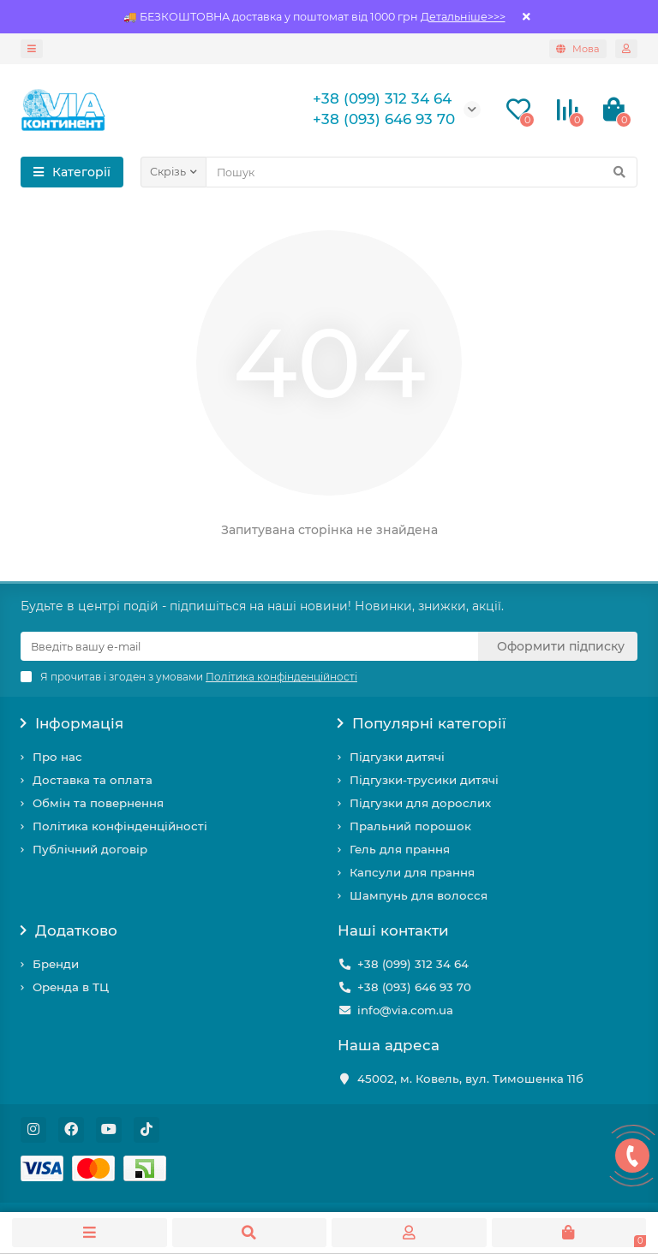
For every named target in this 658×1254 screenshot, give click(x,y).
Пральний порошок (410, 826)
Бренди (56, 964)
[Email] (249, 646)
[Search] (421, 172)
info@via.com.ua (405, 1010)
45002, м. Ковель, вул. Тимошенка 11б (470, 1078)
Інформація (72, 723)
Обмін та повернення (98, 803)
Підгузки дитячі (397, 757)
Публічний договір (90, 849)
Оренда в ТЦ (71, 987)
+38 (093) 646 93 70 (414, 987)
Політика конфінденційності (120, 826)
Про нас (57, 757)
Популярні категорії (422, 723)
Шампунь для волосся (419, 895)
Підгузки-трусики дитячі (424, 780)
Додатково (69, 930)
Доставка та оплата (93, 780)
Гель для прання (400, 849)
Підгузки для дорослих (420, 803)
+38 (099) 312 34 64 (413, 964)
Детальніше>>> (463, 16)
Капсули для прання (412, 872)
